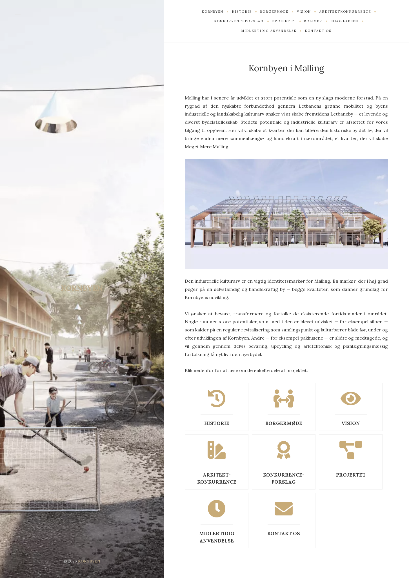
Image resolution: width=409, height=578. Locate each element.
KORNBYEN (82, 288)
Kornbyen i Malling (286, 67)
